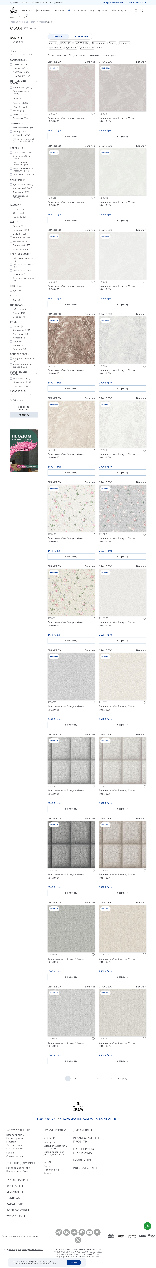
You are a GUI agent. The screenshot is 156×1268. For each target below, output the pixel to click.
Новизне (93, 55)
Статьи (47, 1166)
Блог (48, 1162)
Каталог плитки (15, 1135)
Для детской (55, 48)
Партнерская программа (83, 1151)
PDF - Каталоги (85, 1168)
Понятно (74, 1262)
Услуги (49, 1138)
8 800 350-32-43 (137, 2)
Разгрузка (49, 1142)
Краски (10, 1152)
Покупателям (55, 1130)
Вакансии (14, 1204)
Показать (24, 414)
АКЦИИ (53, 43)
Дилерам (13, 1198)
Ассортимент (18, 1130)
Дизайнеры (82, 1130)
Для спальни (87, 48)
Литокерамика (14, 1145)
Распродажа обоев (17, 1171)
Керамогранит (14, 1138)
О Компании (17, 1180)
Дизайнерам (59, 3)
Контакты (47, 3)
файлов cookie (48, 1263)
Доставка (14, 3)
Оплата (24, 3)
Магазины (14, 1192)
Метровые (124, 43)
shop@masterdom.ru (112, 2)
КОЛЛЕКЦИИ (81, 43)
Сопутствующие (15, 1156)
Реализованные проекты (86, 1139)
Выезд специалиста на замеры (55, 1147)
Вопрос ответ (18, 1210)
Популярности (77, 55)
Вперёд (123, 1078)
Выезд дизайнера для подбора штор (54, 1153)
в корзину (71, 136)
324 (113, 1078)
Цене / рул (109, 55)
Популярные (98, 43)
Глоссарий (15, 1216)
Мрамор (11, 1141)
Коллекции (81, 36)
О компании (35, 3)
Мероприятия (52, 1169)
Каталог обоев (14, 1148)
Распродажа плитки (18, 1168)
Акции (47, 1173)
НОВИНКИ (65, 43)
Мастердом (15, 1249)
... (105, 1078)
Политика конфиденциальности (20, 1236)
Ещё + (100, 48)
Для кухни (71, 48)
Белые (112, 43)
